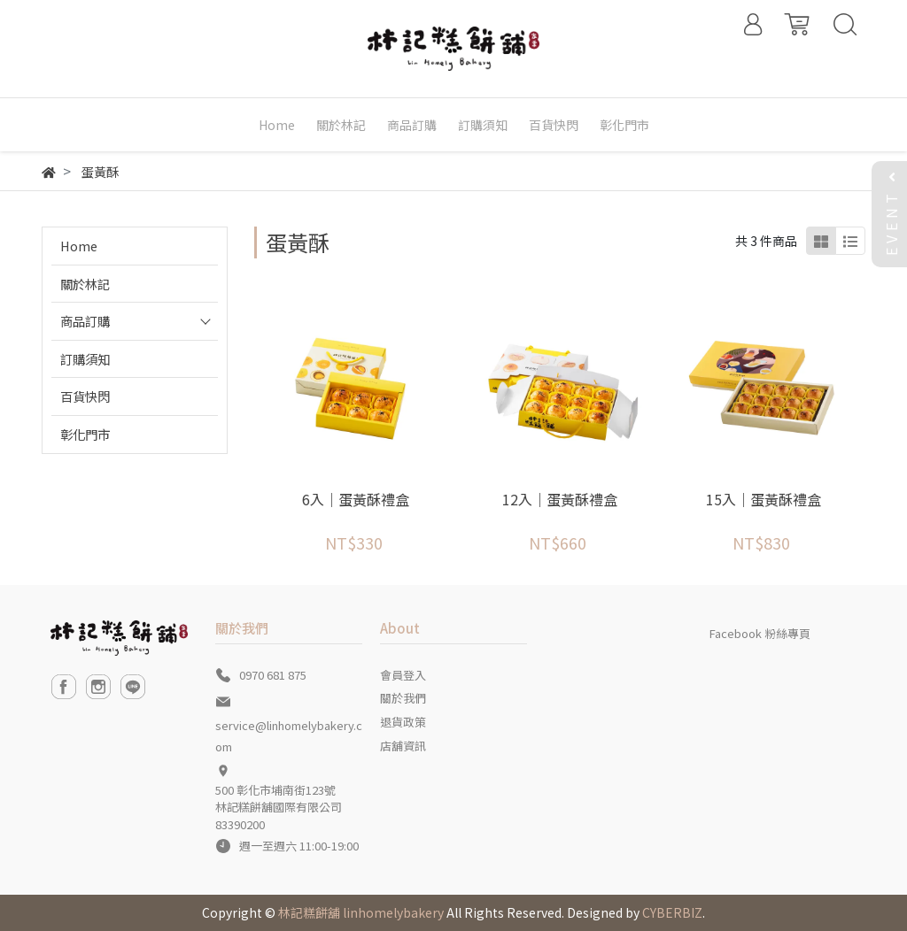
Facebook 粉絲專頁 (759, 633)
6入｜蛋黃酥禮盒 (355, 499)
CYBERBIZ (672, 912)
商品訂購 (85, 321)
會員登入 (403, 674)
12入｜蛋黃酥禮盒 (559, 499)
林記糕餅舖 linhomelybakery (361, 912)
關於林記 (85, 283)
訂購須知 (85, 359)
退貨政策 (403, 721)
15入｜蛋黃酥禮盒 (763, 499)
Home (78, 245)
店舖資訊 (403, 745)
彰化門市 (85, 434)
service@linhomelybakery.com (288, 736)
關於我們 (403, 697)
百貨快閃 (85, 396)
